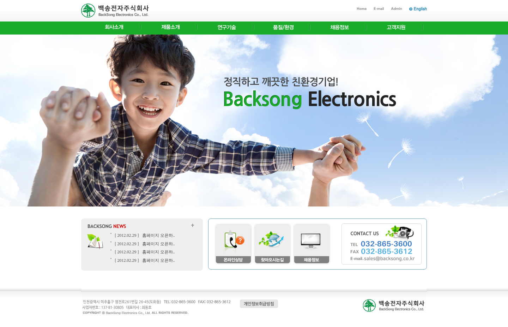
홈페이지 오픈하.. (158, 235)
